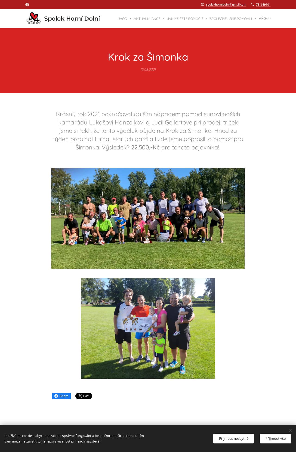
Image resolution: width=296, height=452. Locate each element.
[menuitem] (162, 19)
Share (61, 396)
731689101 (263, 4)
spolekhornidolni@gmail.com (226, 4)
